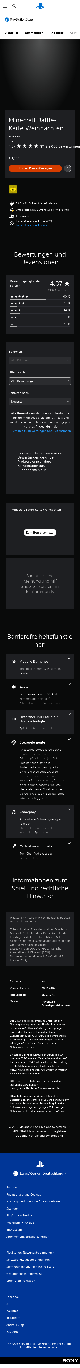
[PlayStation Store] (19, 19)
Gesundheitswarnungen (24, 1084)
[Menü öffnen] (4, 6)
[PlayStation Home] (40, 6)
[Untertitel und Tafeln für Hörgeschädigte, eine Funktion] (40, 722)
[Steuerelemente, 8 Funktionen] (40, 769)
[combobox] (40, 360)
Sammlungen (34, 33)
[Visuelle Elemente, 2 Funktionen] (40, 666)
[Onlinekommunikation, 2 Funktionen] (40, 851)
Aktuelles (11, 33)
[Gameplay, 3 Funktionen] (40, 821)
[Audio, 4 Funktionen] (40, 694)
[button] (31, 225)
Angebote (57, 33)
